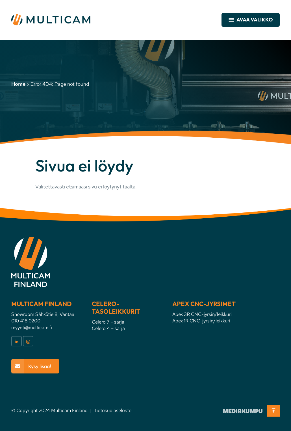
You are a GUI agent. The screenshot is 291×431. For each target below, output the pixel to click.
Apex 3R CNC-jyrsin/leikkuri (202, 314)
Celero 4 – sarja (108, 328)
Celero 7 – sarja (108, 322)
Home (18, 84)
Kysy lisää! (39, 366)
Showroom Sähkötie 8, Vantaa (42, 314)
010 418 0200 (25, 321)
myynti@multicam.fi (31, 327)
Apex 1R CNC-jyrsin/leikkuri (201, 321)
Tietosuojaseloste (112, 410)
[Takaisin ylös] (273, 411)
